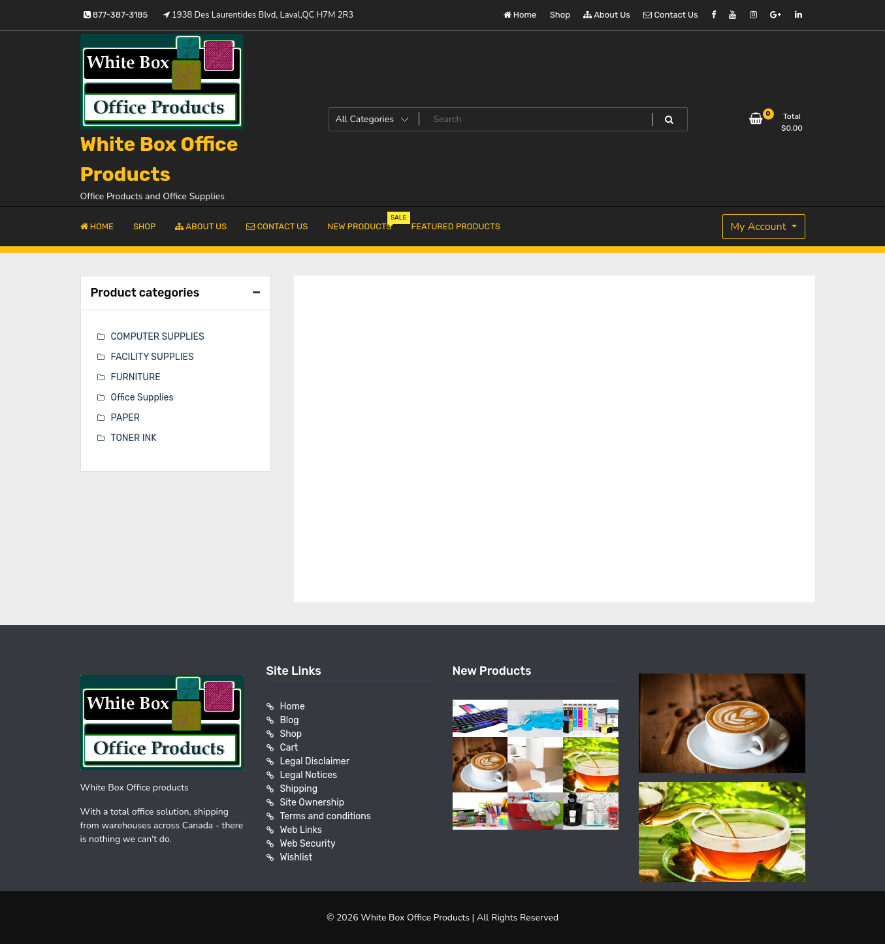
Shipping (299, 788)
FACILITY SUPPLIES (152, 357)
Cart (289, 747)
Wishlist (296, 857)
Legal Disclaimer (315, 761)
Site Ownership (312, 802)
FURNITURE (136, 377)
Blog (289, 720)
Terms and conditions (325, 816)
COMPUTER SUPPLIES (157, 336)
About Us (606, 15)
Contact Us (670, 15)
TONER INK (134, 438)
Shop (560, 15)
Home (520, 15)
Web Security (308, 843)
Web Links (301, 830)
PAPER (125, 417)
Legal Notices (309, 775)
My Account (760, 227)
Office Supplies (142, 397)
